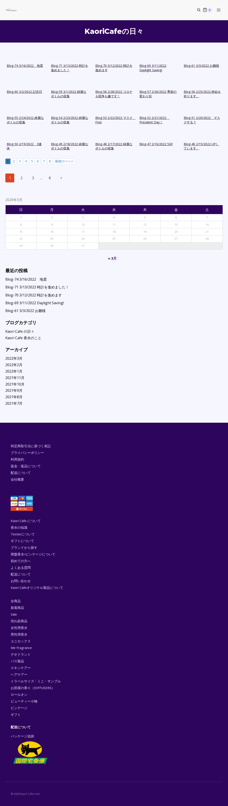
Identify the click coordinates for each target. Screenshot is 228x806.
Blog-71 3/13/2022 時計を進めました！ (37, 287)
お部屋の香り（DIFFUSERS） (33, 688)
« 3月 (112, 258)
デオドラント (21, 654)
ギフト (16, 714)
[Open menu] (218, 9)
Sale (14, 614)
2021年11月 (14, 377)
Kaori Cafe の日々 (19, 331)
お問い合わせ (21, 581)
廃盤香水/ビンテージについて (33, 554)
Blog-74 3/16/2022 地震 (26, 279)
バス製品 (17, 661)
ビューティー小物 (24, 701)
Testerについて (23, 534)
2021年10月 (14, 384)
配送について (21, 472)
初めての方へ (21, 561)
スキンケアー (21, 667)
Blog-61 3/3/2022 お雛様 (25, 310)
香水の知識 (19, 527)
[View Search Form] (197, 10)
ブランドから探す (24, 547)
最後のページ (64, 161)
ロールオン (19, 694)
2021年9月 (13, 390)
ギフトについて (22, 541)
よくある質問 (21, 567)
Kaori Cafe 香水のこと (23, 337)
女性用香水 (19, 627)
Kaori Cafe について (26, 520)
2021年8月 (13, 396)
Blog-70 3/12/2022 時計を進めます (33, 295)
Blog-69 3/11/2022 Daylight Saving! (34, 302)
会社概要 (17, 479)
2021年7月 (13, 403)
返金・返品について (26, 466)
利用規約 (17, 459)
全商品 (16, 601)
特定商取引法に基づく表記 (31, 446)
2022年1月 (13, 371)
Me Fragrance (21, 647)
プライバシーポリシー (27, 452)
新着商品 (17, 607)
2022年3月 (13, 358)
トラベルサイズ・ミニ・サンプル (36, 681)
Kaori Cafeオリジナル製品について (37, 587)
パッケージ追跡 (30, 749)
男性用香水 (19, 634)
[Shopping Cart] (207, 10)
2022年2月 (13, 364)
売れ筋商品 (19, 621)
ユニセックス (21, 641)
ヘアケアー (19, 674)
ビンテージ (19, 708)
